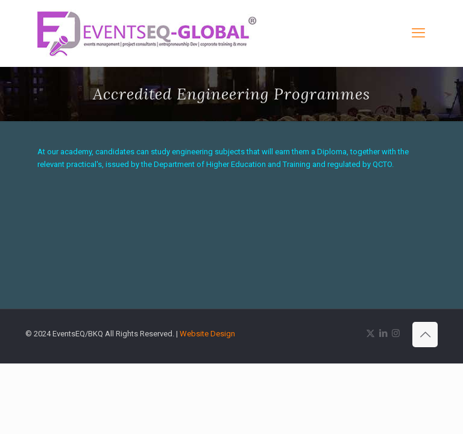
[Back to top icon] (425, 334)
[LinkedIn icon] (383, 333)
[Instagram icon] (395, 333)
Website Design (207, 333)
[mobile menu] (418, 33)
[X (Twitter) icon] (370, 333)
